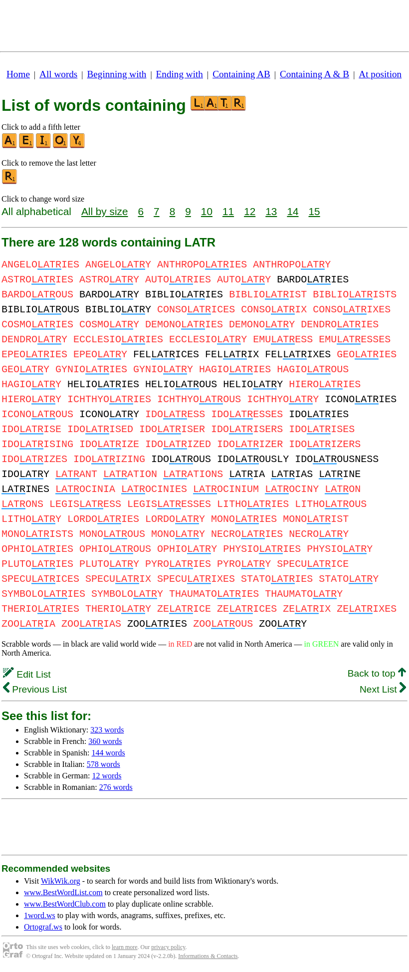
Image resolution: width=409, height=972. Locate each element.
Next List (383, 689)
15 (314, 211)
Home (18, 74)
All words (58, 74)
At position (380, 74)
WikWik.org (60, 881)
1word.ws (39, 915)
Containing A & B (314, 74)
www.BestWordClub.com (65, 904)
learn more (125, 947)
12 (249, 211)
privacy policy (168, 947)
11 (228, 211)
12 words (106, 775)
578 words (103, 764)
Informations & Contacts (207, 956)
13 (271, 211)
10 (206, 211)
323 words (107, 730)
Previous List (35, 689)
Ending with (179, 74)
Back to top (377, 673)
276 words (116, 787)
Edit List (27, 674)
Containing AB (241, 74)
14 (292, 211)
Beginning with (117, 74)
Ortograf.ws (43, 927)
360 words (105, 741)
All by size (104, 211)
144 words (108, 752)
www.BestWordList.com (63, 892)
